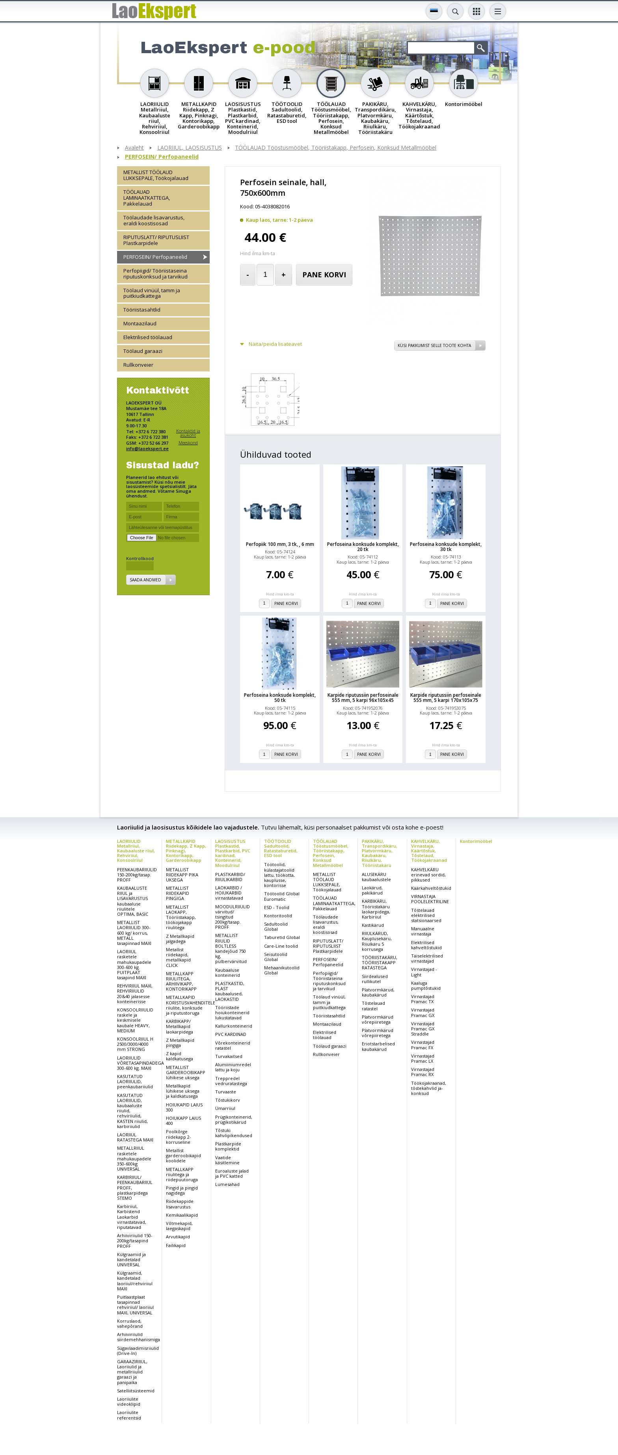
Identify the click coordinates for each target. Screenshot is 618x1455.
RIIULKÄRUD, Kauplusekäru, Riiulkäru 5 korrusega (377, 941)
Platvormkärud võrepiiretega (377, 1019)
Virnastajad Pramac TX (422, 998)
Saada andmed (145, 580)
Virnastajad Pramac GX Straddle (422, 1029)
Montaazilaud (139, 323)
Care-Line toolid (281, 946)
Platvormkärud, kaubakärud (378, 992)
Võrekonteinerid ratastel (232, 1045)
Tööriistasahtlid (141, 309)
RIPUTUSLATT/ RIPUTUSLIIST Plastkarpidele (156, 240)
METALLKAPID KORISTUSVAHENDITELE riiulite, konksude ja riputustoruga (190, 1005)
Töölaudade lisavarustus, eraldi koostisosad (153, 220)
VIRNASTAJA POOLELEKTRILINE (430, 898)
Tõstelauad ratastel (373, 1005)
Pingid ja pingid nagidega (182, 1190)
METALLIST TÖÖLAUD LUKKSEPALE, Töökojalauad (155, 175)
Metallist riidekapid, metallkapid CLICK (178, 957)
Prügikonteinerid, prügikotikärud (233, 1119)
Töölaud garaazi (142, 350)
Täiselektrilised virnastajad (427, 958)
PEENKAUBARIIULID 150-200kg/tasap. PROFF (137, 875)
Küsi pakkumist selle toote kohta (434, 345)
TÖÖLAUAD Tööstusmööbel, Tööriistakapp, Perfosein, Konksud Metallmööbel (335, 148)
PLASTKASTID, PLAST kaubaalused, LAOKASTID (229, 991)
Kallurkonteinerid (233, 1026)
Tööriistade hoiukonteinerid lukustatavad (232, 1012)
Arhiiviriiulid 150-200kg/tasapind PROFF (135, 1240)
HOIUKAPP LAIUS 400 (183, 1120)
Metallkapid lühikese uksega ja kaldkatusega (182, 1091)
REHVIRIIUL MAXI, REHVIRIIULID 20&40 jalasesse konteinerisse (135, 993)
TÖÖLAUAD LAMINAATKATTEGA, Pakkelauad (146, 197)
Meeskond (188, 442)
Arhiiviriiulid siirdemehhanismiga (138, 1336)
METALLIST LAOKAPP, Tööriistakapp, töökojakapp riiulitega (181, 917)
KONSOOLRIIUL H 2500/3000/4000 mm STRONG (135, 1044)
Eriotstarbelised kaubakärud (378, 1046)
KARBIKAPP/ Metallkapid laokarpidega (179, 1026)
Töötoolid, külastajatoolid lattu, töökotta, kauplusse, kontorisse (279, 874)
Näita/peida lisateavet (275, 344)
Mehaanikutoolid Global (282, 970)
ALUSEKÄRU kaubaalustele (376, 876)
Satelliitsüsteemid (135, 1391)
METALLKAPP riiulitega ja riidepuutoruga (182, 1174)
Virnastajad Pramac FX (422, 1044)
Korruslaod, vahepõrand (130, 1323)
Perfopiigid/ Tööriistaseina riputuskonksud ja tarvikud (155, 273)
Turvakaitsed (228, 1056)
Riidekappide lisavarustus (180, 1203)
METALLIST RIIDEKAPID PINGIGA (177, 893)
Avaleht (134, 148)
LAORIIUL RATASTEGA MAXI (135, 1137)
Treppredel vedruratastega (231, 1080)
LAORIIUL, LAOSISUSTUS (189, 148)
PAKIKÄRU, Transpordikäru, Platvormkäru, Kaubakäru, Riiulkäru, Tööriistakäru (379, 853)
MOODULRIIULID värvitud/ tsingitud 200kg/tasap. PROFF (232, 917)
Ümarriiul (225, 1108)
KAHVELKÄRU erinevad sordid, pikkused (428, 875)
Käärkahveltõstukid (431, 888)
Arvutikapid (178, 1237)
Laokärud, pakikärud (372, 890)
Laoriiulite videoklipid (128, 1401)
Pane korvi (324, 274)
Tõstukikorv (227, 1100)
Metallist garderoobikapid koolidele (183, 1155)
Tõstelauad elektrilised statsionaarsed (426, 915)
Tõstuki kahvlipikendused (233, 1132)
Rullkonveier (138, 364)
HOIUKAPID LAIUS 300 (184, 1107)
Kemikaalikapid (182, 1215)
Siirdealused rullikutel (375, 978)
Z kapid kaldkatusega (179, 1056)
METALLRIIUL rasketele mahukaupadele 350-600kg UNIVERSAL (134, 1158)
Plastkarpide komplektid (228, 1146)
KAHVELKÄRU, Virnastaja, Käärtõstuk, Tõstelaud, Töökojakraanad (429, 850)
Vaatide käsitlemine (227, 1159)
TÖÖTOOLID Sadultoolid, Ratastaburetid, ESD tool (281, 848)
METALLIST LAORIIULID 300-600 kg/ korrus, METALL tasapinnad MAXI (134, 932)
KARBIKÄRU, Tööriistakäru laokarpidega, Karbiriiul (376, 909)
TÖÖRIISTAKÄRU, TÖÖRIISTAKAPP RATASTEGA (379, 962)
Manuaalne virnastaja (422, 931)
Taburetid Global (282, 937)
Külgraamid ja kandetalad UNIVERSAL (131, 1259)
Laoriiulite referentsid (129, 1414)
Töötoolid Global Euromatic (282, 896)
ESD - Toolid (276, 907)
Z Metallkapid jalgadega (180, 938)
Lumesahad (227, 1184)
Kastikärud (373, 925)
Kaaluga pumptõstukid (426, 985)
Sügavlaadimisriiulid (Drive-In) (138, 1350)
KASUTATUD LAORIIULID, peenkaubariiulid (135, 1081)
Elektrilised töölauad (147, 337)
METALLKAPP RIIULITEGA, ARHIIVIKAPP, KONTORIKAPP (181, 981)
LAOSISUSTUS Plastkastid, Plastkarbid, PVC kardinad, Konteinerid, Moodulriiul (232, 853)
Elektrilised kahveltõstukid (426, 944)
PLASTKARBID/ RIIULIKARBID (230, 876)
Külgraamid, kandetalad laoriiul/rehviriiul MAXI (135, 1281)
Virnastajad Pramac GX (422, 1012)
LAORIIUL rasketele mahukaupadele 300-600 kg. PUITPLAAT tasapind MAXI (134, 964)
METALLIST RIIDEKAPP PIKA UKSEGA (182, 875)
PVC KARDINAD (230, 1034)
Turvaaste (225, 1092)
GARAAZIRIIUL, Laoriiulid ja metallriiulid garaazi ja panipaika (132, 1371)
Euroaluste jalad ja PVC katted (232, 1173)
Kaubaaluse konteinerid (227, 972)
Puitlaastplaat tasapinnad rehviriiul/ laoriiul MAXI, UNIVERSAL (135, 1305)
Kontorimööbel (476, 841)
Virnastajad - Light (424, 971)
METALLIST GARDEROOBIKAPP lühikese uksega (185, 1072)
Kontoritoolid (278, 916)
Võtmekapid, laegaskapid (179, 1225)
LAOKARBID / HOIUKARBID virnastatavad (229, 893)
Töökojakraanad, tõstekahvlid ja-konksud (428, 1088)
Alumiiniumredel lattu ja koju (233, 1067)
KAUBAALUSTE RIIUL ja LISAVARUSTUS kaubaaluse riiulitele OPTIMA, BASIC (132, 901)
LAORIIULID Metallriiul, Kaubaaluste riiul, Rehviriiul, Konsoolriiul (136, 850)
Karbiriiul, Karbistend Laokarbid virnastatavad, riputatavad (131, 1216)
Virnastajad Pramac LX (422, 1058)
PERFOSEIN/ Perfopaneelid (162, 157)
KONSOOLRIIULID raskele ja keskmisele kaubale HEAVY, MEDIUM (135, 1020)
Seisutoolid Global (275, 956)
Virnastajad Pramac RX (422, 1071)
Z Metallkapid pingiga (180, 1042)
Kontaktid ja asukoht (188, 433)
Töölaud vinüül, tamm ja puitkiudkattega (151, 293)
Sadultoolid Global (276, 926)
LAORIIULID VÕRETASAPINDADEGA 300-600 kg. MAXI (140, 1063)
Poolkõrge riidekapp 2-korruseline (178, 1136)
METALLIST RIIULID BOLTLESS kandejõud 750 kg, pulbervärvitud (231, 948)
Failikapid (176, 1245)
